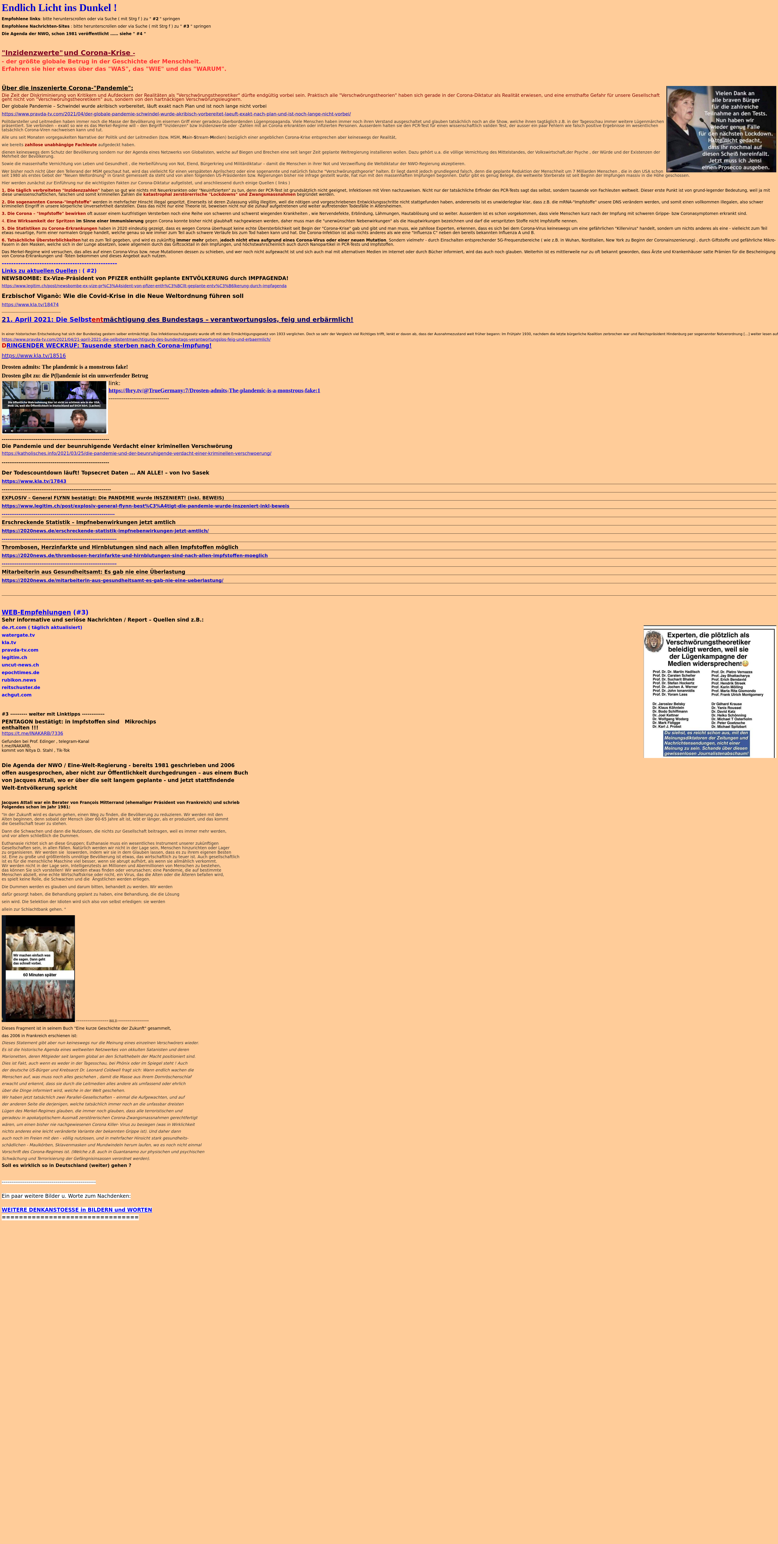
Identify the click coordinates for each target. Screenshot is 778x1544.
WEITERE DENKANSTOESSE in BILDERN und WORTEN (77, 1212)
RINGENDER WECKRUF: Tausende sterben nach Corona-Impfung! (109, 345)
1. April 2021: (31, 319)
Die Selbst (74, 319)
